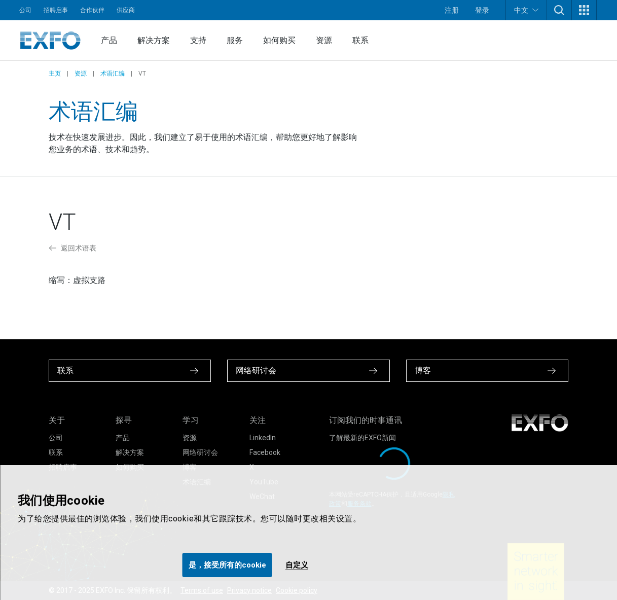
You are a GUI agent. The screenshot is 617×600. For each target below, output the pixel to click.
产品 (109, 40)
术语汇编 (112, 73)
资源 (324, 40)
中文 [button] (526, 10)
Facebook (264, 452)
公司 (25, 10)
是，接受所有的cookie (227, 565)
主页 (55, 73)
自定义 (296, 565)
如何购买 (279, 40)
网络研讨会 (200, 452)
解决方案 (153, 40)
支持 (198, 40)
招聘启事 (56, 10)
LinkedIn (262, 438)
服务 (235, 40)
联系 (360, 40)
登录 (482, 10)
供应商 (126, 10)
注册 (452, 10)
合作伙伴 (92, 10)
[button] (559, 10)
